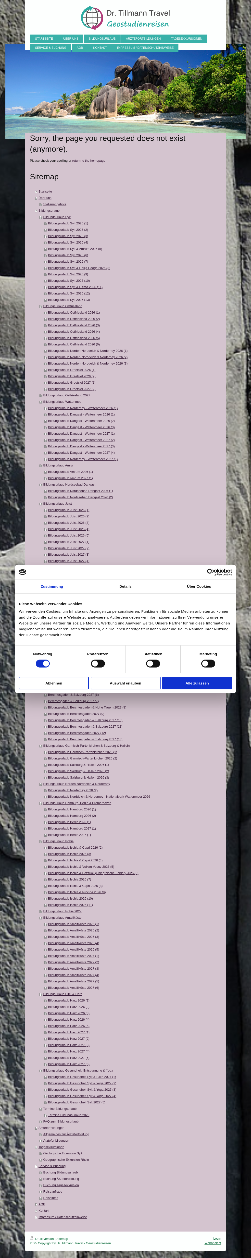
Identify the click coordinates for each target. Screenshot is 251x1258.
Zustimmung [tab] (52, 586)
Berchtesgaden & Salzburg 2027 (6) (73, 694)
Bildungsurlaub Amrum (59, 465)
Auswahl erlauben (125, 683)
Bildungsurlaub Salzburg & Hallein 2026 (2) (78, 771)
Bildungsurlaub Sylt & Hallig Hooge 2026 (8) (79, 268)
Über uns (44, 198)
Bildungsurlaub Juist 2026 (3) (68, 523)
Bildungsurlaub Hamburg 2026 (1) (72, 809)
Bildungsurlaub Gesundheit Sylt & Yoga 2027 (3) (82, 1089)
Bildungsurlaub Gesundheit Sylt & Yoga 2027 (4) (82, 1096)
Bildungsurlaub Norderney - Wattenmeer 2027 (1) (83, 459)
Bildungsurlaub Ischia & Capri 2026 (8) (75, 886)
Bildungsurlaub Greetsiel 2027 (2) (72, 389)
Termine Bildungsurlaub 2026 (68, 1115)
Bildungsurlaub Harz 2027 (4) (68, 1051)
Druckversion (42, 1239)
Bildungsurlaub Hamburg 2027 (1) (72, 828)
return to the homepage (88, 160)
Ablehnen (53, 683)
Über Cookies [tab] (199, 586)
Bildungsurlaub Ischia (58, 841)
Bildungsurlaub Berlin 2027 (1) (69, 835)
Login (217, 1238)
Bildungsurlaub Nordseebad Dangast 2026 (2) (80, 497)
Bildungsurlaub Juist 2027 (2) (68, 548)
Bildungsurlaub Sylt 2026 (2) (68, 230)
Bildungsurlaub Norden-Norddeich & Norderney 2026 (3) (87, 363)
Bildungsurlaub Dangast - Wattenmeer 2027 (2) (81, 440)
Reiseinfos (50, 1198)
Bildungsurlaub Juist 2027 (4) (68, 561)
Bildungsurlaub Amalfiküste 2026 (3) (73, 937)
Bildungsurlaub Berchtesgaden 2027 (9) (76, 714)
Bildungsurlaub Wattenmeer (63, 401)
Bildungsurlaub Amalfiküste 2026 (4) (73, 943)
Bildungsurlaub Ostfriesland (62, 306)
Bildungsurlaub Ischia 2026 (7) (69, 879)
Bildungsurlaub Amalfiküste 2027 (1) (73, 956)
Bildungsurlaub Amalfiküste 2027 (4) (73, 975)
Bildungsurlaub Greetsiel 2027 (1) (72, 382)
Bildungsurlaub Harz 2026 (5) (68, 1026)
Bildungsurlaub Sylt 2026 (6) (68, 255)
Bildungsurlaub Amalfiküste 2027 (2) (73, 962)
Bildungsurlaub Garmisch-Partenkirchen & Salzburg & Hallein (86, 745)
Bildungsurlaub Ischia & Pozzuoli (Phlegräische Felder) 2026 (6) (93, 873)
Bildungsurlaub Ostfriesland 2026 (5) (74, 338)
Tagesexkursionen (51, 1147)
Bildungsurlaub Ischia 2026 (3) (69, 854)
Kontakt (43, 1210)
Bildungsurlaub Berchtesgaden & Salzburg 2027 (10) (85, 720)
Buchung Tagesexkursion (61, 1185)
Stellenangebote (54, 204)
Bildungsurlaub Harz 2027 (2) (68, 1038)
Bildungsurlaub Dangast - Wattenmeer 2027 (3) (81, 446)
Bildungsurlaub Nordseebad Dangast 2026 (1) (80, 491)
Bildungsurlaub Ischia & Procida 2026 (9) (77, 892)
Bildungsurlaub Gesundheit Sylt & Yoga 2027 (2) (82, 1083)
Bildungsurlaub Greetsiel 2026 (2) (72, 376)
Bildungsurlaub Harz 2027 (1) (68, 1032)
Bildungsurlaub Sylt (57, 217)
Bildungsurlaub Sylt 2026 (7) (68, 261)
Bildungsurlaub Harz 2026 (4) (68, 1019)
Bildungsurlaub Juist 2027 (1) (68, 542)
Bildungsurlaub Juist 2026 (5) (68, 535)
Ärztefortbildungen (51, 1128)
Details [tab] (125, 586)
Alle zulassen (197, 683)
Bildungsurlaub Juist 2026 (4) (68, 529)
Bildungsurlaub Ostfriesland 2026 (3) (74, 325)
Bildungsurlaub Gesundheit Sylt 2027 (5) (76, 1102)
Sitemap (62, 1239)
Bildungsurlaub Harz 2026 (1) (68, 1000)
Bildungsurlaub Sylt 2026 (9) (68, 274)
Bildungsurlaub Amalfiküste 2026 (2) (73, 930)
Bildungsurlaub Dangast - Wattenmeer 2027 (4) (81, 452)
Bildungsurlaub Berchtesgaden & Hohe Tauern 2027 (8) (87, 707)
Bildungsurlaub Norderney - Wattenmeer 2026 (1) (83, 408)
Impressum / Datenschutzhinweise (62, 1217)
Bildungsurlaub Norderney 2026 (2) (73, 790)
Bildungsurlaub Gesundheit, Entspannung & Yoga (78, 1070)
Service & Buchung (52, 1166)
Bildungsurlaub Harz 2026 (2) (68, 1007)
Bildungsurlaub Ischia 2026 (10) (70, 898)
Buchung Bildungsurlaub (60, 1172)
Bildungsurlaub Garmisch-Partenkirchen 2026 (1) (82, 752)
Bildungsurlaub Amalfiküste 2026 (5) (73, 949)
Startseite (45, 191)
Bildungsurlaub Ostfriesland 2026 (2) (74, 319)
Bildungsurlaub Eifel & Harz (62, 994)
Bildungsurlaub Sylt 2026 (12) (69, 293)
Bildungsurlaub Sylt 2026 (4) (68, 242)
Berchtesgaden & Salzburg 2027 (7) (73, 701)
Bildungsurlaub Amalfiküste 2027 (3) (73, 968)
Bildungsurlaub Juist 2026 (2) (68, 516)
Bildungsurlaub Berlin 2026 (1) (69, 822)
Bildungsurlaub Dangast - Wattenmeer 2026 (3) (81, 427)
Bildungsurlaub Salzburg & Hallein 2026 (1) (78, 765)
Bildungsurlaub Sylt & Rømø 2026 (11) (75, 287)
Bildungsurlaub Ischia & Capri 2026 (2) (75, 847)
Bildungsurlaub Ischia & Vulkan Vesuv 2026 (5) (81, 866)
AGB (41, 1204)
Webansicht (212, 1243)
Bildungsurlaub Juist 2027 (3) (68, 554)
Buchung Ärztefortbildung (61, 1179)
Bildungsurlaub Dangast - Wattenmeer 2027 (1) (81, 433)
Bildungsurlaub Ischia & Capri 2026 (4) (75, 860)
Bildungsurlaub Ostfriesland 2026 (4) (74, 331)
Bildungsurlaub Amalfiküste (62, 917)
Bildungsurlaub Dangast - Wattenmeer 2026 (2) (81, 421)
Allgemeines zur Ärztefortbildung (66, 1134)
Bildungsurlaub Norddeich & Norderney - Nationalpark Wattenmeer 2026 (99, 796)
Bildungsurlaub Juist (57, 503)
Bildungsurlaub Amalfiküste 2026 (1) (73, 924)
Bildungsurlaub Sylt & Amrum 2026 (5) (75, 249)
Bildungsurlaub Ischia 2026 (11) (70, 905)
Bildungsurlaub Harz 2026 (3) (68, 1013)
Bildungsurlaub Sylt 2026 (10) (69, 280)
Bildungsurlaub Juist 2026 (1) (68, 510)
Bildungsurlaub (49, 210)
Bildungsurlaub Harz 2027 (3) (68, 1045)
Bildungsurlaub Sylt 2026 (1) (68, 223)
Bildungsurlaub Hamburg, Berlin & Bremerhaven (77, 803)
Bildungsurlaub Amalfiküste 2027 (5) (73, 981)
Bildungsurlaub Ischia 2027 (62, 911)
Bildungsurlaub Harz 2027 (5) (68, 1058)
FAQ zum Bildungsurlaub (61, 1121)
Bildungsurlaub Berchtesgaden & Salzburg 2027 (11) (85, 726)
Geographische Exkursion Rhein (66, 1159)
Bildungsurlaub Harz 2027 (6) (68, 1064)
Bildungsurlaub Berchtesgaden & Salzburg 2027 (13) (85, 739)
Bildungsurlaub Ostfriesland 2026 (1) (74, 312)
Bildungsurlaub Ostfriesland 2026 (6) (74, 344)
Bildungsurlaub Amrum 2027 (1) (70, 478)
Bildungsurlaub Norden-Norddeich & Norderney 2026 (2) (87, 357)
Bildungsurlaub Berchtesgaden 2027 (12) (77, 733)
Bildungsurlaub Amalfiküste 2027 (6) (73, 987)
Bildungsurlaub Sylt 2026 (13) (69, 300)
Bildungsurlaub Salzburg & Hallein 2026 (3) (78, 777)
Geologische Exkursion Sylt (62, 1153)
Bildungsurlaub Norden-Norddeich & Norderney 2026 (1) (87, 351)
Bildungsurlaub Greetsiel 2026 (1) (72, 370)
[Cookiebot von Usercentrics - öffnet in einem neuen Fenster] (210, 572)
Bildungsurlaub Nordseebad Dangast (69, 484)
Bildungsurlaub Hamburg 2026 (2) (72, 816)
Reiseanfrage (52, 1191)
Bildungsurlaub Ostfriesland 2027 (66, 395)
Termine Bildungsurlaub (60, 1109)
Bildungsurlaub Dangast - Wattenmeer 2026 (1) (81, 414)
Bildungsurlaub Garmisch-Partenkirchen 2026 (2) (82, 758)
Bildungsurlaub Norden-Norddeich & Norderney (76, 784)
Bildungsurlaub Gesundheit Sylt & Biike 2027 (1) (82, 1077)
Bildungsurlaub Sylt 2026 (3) (68, 236)
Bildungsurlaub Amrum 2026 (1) (70, 472)
